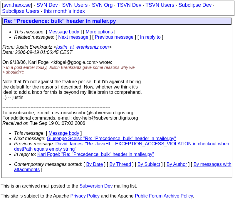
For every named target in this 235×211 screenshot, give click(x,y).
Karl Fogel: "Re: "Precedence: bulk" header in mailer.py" (95, 154)
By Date (94, 164)
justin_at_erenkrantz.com (82, 47)
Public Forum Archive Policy (164, 195)
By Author (177, 164)
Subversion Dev (96, 185)
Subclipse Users (20, 11)
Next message (73, 37)
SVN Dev (47, 5)
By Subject (148, 164)
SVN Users (75, 5)
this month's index (64, 11)
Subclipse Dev (195, 5)
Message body (63, 31)
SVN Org (102, 5)
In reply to (150, 37)
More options (99, 31)
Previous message (114, 37)
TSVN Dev (129, 5)
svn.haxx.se (17, 5)
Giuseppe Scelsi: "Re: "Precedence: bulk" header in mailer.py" (111, 138)
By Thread (120, 164)
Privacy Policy (85, 195)
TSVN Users (159, 5)
